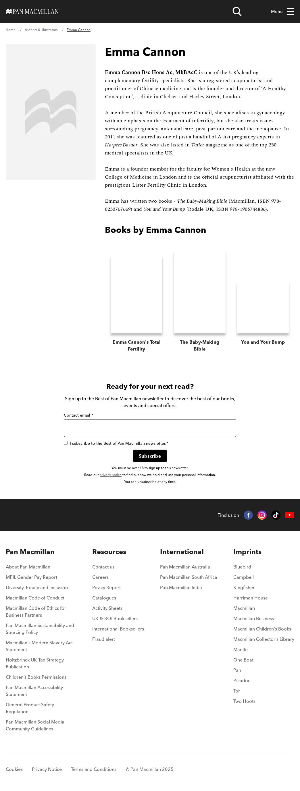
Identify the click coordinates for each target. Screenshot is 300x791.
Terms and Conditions (93, 766)
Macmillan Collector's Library (263, 636)
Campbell (243, 574)
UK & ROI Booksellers (115, 615)
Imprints (247, 548)
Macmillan (244, 605)
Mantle (240, 646)
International (182, 548)
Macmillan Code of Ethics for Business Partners (36, 608)
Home (11, 30)
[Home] (32, 11)
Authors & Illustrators (41, 30)
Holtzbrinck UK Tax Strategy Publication (35, 659)
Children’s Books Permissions (36, 673)
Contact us (103, 563)
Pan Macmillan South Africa (188, 574)
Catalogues (104, 594)
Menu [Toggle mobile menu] (282, 12)
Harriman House (250, 594)
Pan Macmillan (30, 548)
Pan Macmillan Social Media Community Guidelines (35, 721)
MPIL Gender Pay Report (31, 574)
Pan (237, 667)
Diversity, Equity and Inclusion (37, 584)
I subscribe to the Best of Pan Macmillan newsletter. (116, 439)
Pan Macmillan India (181, 584)
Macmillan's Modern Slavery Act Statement (39, 642)
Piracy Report (106, 584)
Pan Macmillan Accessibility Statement (34, 687)
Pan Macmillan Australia (185, 563)
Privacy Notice (47, 766)
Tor (236, 687)
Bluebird (242, 563)
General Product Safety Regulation (30, 704)
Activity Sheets (107, 605)
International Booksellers (118, 625)
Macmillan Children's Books (262, 625)
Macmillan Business (253, 615)
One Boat (243, 656)
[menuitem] (41, 565)
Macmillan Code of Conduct (35, 594)
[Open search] (237, 11)
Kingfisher (244, 584)
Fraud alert (103, 636)
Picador (241, 677)
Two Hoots (244, 698)
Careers (100, 574)
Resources (109, 548)
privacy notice (110, 471)
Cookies (14, 766)
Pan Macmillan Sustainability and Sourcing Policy (40, 625)
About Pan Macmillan (28, 563)
